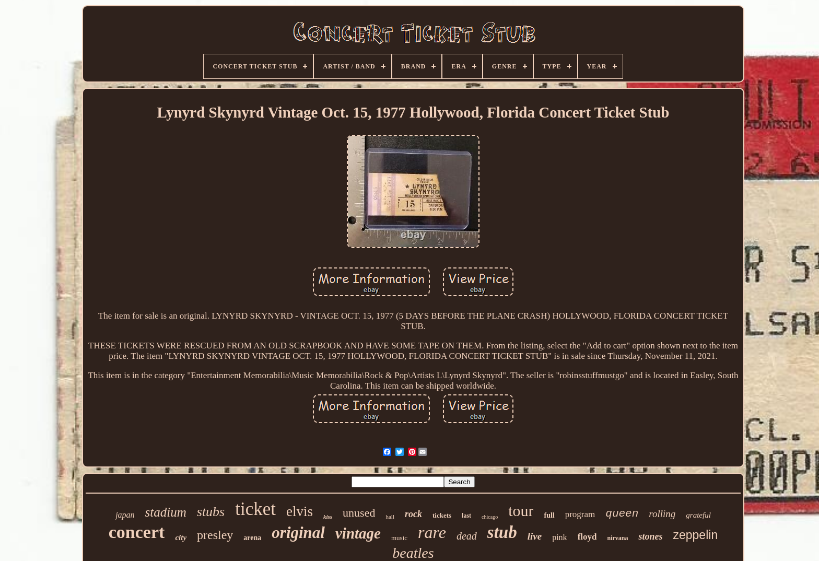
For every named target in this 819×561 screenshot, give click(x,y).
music (399, 538)
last (466, 515)
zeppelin (695, 535)
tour (520, 510)
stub (502, 532)
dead (467, 536)
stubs (211, 511)
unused (359, 512)
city (180, 537)
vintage (358, 533)
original (298, 532)
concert (137, 532)
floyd (587, 537)
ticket (255, 509)
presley (215, 535)
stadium (165, 512)
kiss (327, 516)
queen (621, 514)
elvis (299, 511)
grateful (698, 515)
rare (432, 532)
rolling (662, 513)
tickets (441, 515)
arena (252, 538)
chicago (490, 517)
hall (389, 516)
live (535, 536)
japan (124, 514)
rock (413, 514)
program (580, 514)
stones (650, 536)
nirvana (617, 538)
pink (559, 537)
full (549, 515)
